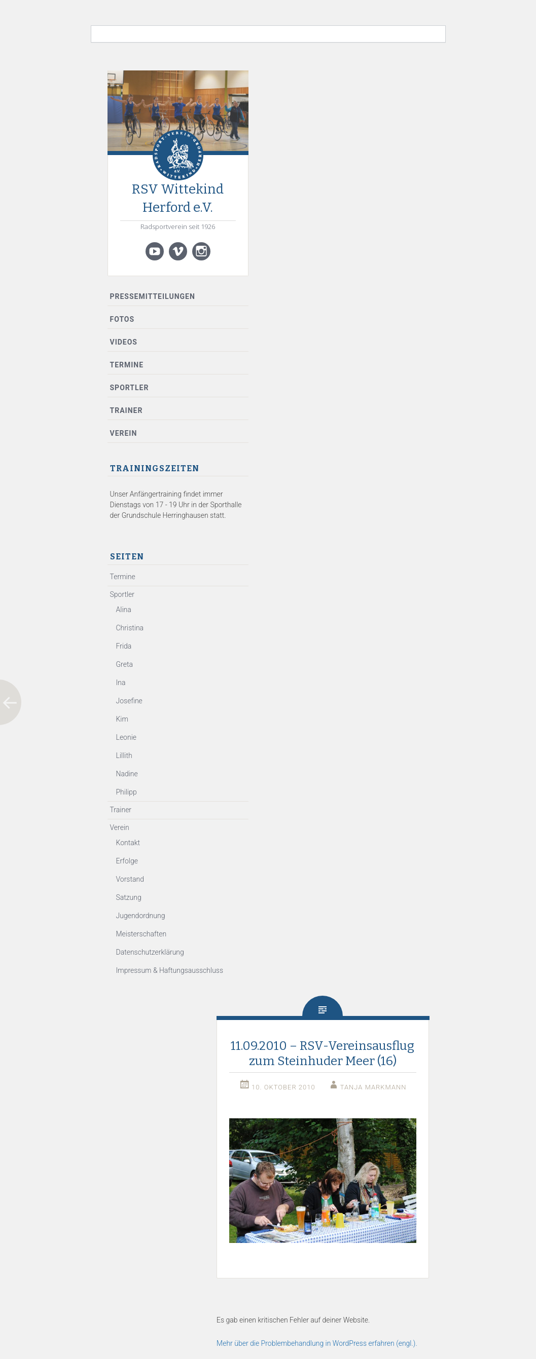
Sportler (129, 388)
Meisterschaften (141, 934)
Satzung (128, 897)
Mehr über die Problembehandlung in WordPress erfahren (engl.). (317, 1343)
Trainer (126, 410)
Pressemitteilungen (152, 296)
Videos (124, 342)
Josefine (129, 701)
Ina (121, 682)
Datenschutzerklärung (150, 952)
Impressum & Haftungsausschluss (170, 970)
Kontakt (128, 843)
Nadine (127, 774)
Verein (123, 433)
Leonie (126, 737)
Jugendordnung (140, 916)
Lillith (124, 755)
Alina (123, 610)
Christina (130, 628)
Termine (127, 365)
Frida (124, 646)
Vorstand (130, 879)
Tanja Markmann (373, 1087)
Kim (122, 719)
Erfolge (127, 861)
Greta (124, 664)
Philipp (126, 792)
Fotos (122, 319)
